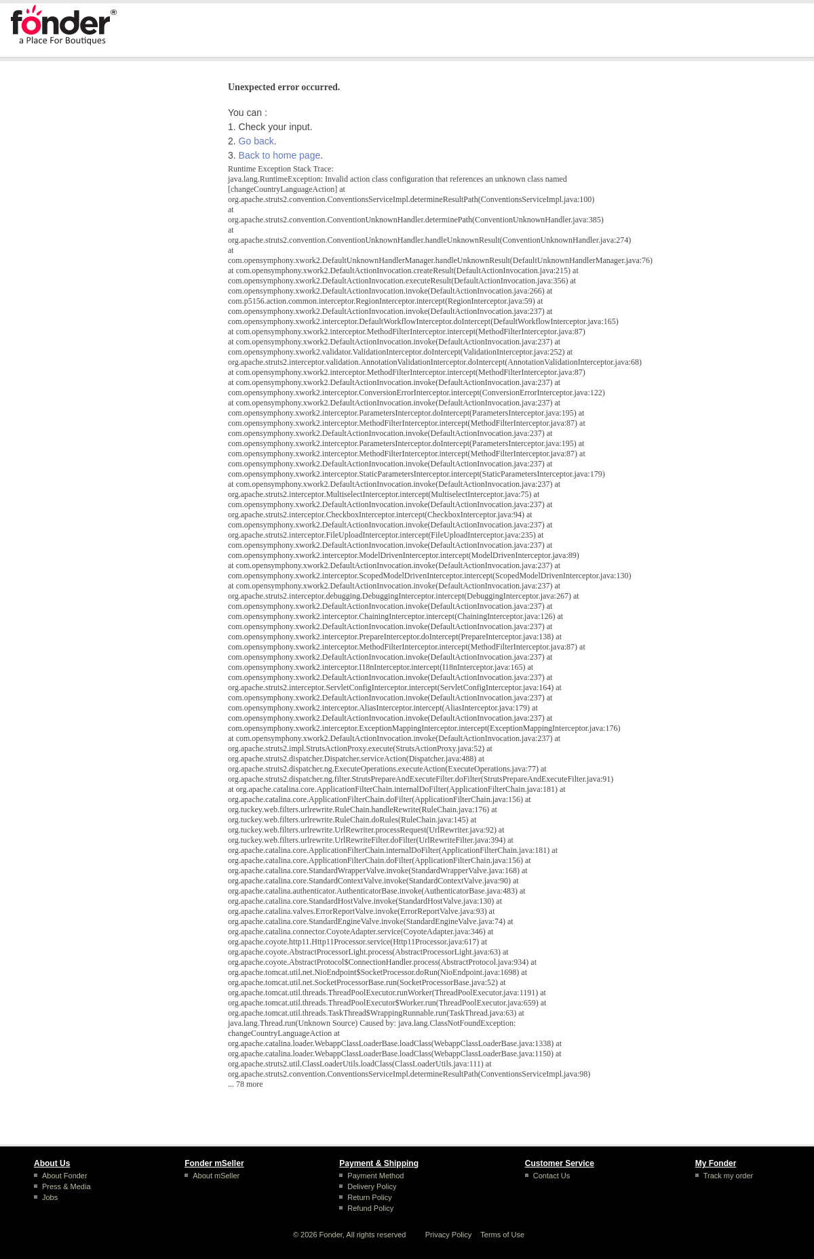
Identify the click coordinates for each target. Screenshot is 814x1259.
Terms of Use (502, 1235)
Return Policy (369, 1197)
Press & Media (66, 1186)
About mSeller (216, 1176)
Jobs (50, 1197)
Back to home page (280, 155)
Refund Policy (370, 1208)
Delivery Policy (371, 1186)
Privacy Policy (448, 1235)
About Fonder (65, 1176)
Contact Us (551, 1176)
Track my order (728, 1176)
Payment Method (375, 1176)
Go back (256, 141)
